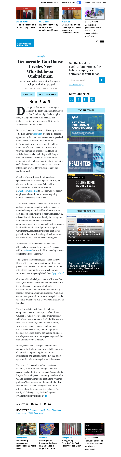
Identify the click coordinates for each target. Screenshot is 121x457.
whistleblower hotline (28, 191)
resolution (37, 134)
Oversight (40, 56)
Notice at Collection (48, 2)
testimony (27, 250)
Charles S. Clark (32, 88)
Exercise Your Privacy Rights (95, 2)
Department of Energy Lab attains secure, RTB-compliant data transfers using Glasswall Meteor (85, 266)
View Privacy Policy (76, 85)
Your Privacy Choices (70, 2)
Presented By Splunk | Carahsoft (81, 240)
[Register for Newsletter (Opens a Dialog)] (102, 80)
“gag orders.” (58, 273)
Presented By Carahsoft (78, 272)
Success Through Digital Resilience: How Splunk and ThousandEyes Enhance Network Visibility (84, 233)
